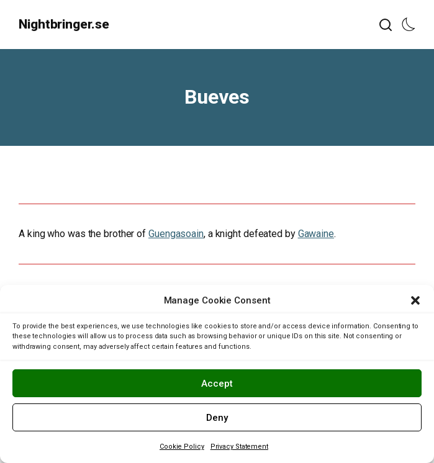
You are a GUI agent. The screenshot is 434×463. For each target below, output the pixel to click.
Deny (217, 417)
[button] (415, 300)
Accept (217, 383)
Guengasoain (176, 234)
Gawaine (316, 234)
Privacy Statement (239, 447)
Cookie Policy (182, 447)
